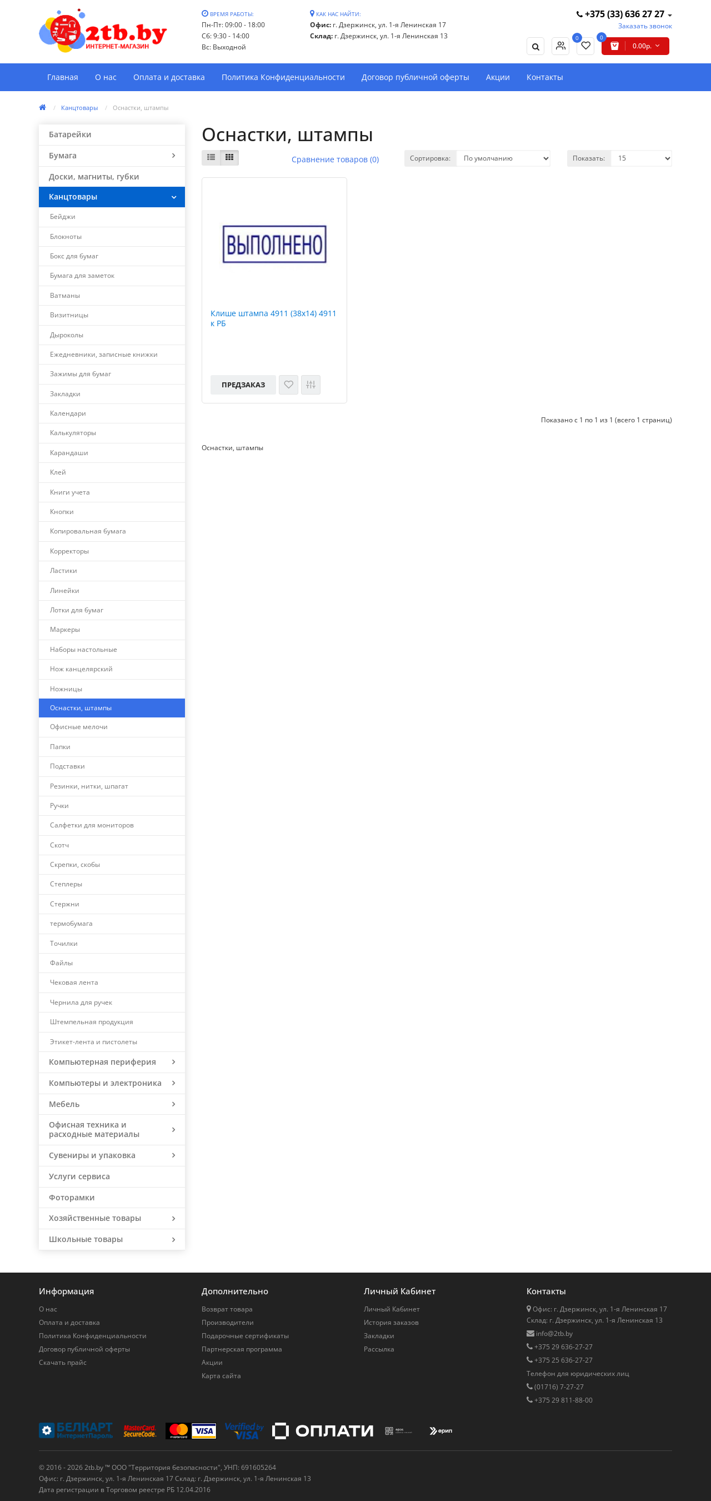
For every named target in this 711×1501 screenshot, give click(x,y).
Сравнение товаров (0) (335, 159)
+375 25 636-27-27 (563, 1360)
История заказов (391, 1322)
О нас (106, 77)
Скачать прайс (63, 1362)
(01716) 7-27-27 (558, 1387)
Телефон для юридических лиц (578, 1373)
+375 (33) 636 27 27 (622, 14)
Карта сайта (221, 1375)
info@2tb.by (553, 1333)
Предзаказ (243, 385)
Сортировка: (430, 158)
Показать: (589, 158)
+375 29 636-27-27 (563, 1347)
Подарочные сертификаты (245, 1335)
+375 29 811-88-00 (563, 1400)
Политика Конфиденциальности (283, 77)
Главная (62, 77)
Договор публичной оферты (415, 77)
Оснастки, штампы (140, 107)
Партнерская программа (242, 1349)
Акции (498, 77)
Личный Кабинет (392, 1309)
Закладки (379, 1335)
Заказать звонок (645, 26)
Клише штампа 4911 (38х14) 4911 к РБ (274, 318)
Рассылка (379, 1349)
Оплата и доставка (169, 77)
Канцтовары (79, 107)
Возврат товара (227, 1309)
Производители (228, 1322)
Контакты (545, 77)
